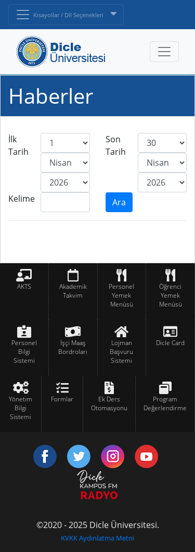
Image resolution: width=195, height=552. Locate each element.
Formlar (62, 399)
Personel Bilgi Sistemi (24, 351)
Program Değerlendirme (165, 403)
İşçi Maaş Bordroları (72, 347)
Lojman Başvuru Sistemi (121, 351)
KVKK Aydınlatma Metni (97, 538)
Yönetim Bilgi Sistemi (20, 408)
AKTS (24, 286)
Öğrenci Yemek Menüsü (170, 295)
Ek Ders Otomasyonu (109, 403)
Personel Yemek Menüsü (121, 295)
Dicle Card (170, 342)
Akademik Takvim (73, 291)
